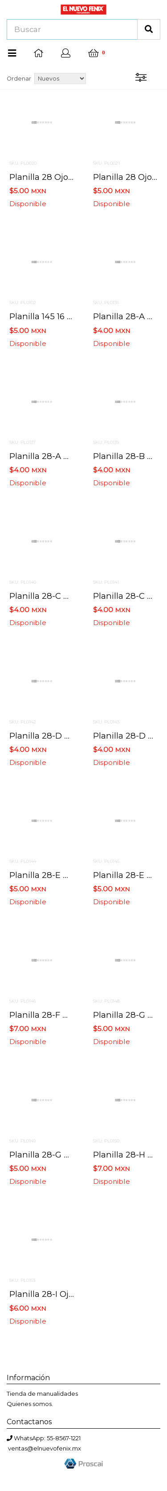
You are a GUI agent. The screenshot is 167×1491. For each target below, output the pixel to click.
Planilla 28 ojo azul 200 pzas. (69, 177)
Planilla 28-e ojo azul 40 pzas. (71, 875)
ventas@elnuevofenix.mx (44, 1448)
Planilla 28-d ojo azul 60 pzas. (71, 736)
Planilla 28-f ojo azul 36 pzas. (70, 1015)
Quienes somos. (30, 1403)
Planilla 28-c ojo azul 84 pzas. (71, 596)
